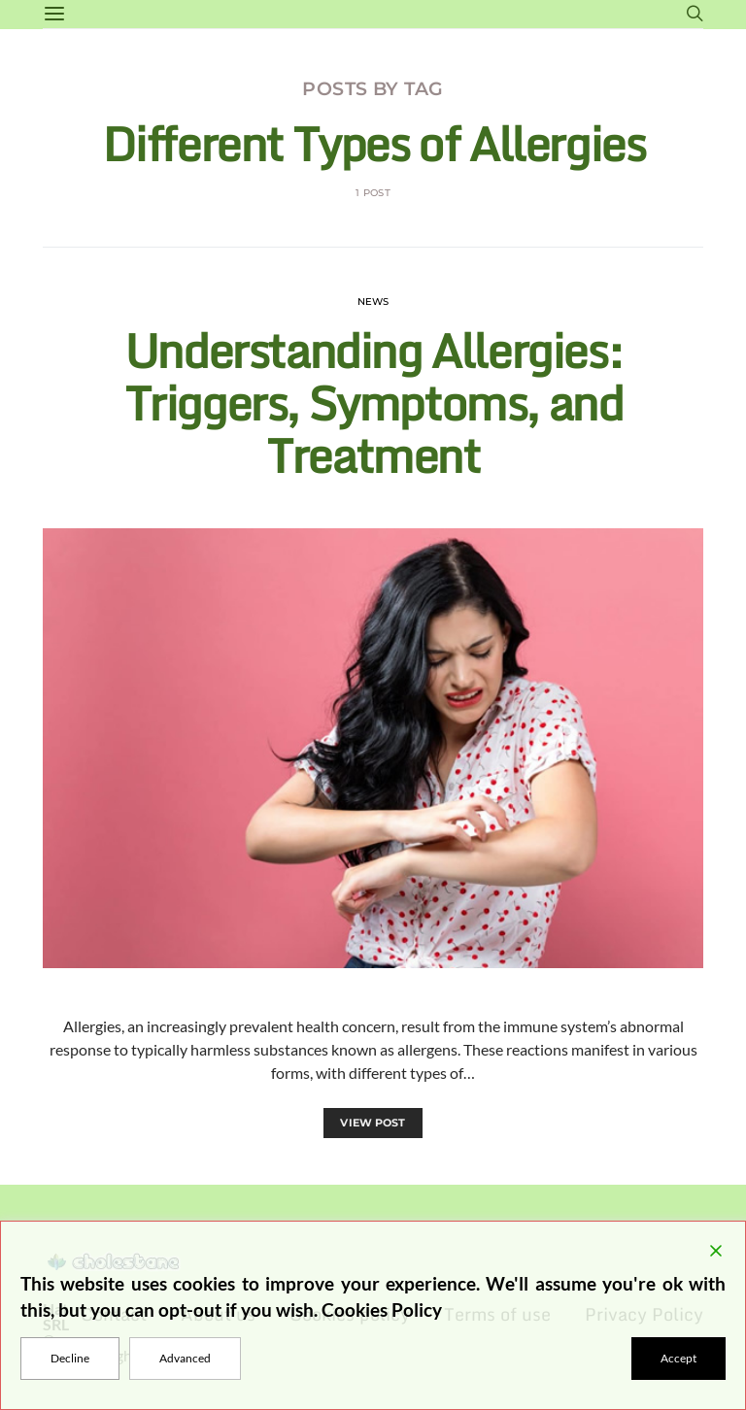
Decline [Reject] (70, 1358)
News (373, 301)
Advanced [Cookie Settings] (185, 1358)
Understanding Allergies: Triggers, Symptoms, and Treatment (373, 402)
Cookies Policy (382, 1309)
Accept (678, 1358)
